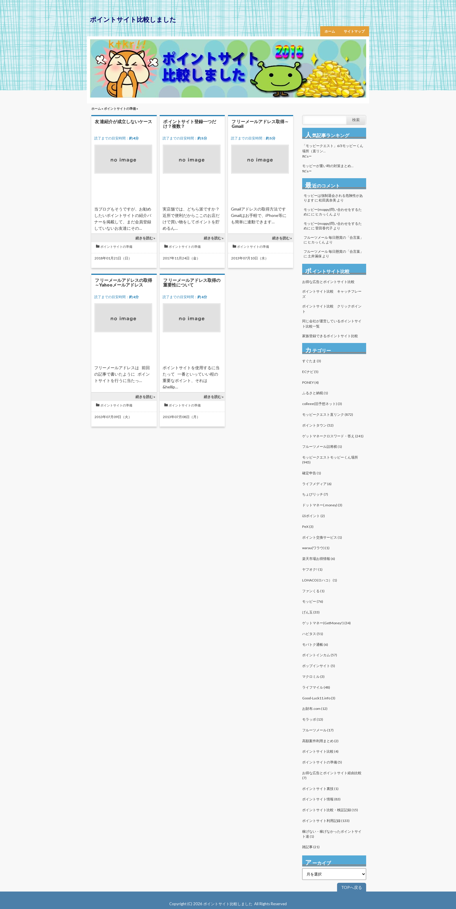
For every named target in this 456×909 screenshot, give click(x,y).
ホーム (330, 31)
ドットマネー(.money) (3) (322, 505)
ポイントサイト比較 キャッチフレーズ (331, 294)
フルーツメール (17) (318, 730)
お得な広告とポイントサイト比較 (328, 282)
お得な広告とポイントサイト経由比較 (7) (331, 775)
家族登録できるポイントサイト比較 (330, 336)
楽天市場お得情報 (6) (318, 558)
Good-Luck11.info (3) (318, 698)
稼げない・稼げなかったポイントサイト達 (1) (331, 834)
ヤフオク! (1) (312, 569)
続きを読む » (145, 238)
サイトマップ (354, 31)
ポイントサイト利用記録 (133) (326, 820)
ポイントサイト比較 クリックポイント (331, 309)
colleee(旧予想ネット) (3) (322, 404)
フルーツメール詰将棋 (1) (322, 446)
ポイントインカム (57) (319, 655)
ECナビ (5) (310, 371)
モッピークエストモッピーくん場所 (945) (330, 459)
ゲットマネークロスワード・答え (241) (333, 436)
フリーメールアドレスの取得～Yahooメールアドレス (123, 282)
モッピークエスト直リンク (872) (327, 414)
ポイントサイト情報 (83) (321, 799)
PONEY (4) (310, 382)
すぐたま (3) (311, 361)
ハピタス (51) (312, 634)
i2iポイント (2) (313, 516)
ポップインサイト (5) (318, 666)
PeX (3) (308, 526)
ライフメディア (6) (317, 484)
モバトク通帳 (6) (315, 644)
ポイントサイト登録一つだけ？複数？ (189, 124)
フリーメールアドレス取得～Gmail (260, 124)
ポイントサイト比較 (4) (320, 751)
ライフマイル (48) (316, 687)
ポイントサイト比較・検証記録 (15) (330, 810)
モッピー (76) (312, 601)
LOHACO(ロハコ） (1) (319, 580)
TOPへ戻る (351, 887)
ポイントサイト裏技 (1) (320, 788)
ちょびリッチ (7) (315, 494)
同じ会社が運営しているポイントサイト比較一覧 (331, 323)
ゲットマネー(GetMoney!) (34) (326, 623)
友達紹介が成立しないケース (123, 121)
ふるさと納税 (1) (315, 393)
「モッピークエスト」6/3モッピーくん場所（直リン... (332, 148)
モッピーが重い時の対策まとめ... (328, 166)
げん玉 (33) (311, 612)
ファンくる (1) (313, 591)
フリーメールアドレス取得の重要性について (191, 282)
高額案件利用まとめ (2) (320, 741)
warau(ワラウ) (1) (315, 548)
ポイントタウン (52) (318, 425)
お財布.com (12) (314, 708)
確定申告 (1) (311, 473)
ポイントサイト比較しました (133, 19)
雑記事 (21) (311, 847)
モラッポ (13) (312, 719)
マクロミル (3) (313, 676)
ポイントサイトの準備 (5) (322, 762)
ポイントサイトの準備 (120, 108)
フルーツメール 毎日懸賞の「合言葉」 (334, 237)
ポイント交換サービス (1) (322, 537)
